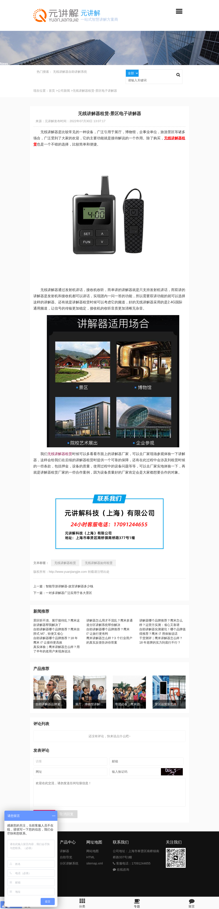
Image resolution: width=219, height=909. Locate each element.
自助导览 (66, 857)
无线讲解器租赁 (59, 454)
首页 (52, 90)
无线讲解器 (60, 71)
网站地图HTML (92, 854)
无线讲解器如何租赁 (99, 563)
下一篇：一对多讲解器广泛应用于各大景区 (62, 593)
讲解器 (64, 851)
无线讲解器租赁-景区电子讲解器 (95, 90)
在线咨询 (121, 869)
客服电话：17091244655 (132, 863)
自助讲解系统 (77, 71)
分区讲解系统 (69, 863)
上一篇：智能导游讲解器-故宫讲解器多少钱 (63, 586)
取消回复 (66, 814)
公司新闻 (64, 90)
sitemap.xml (94, 863)
